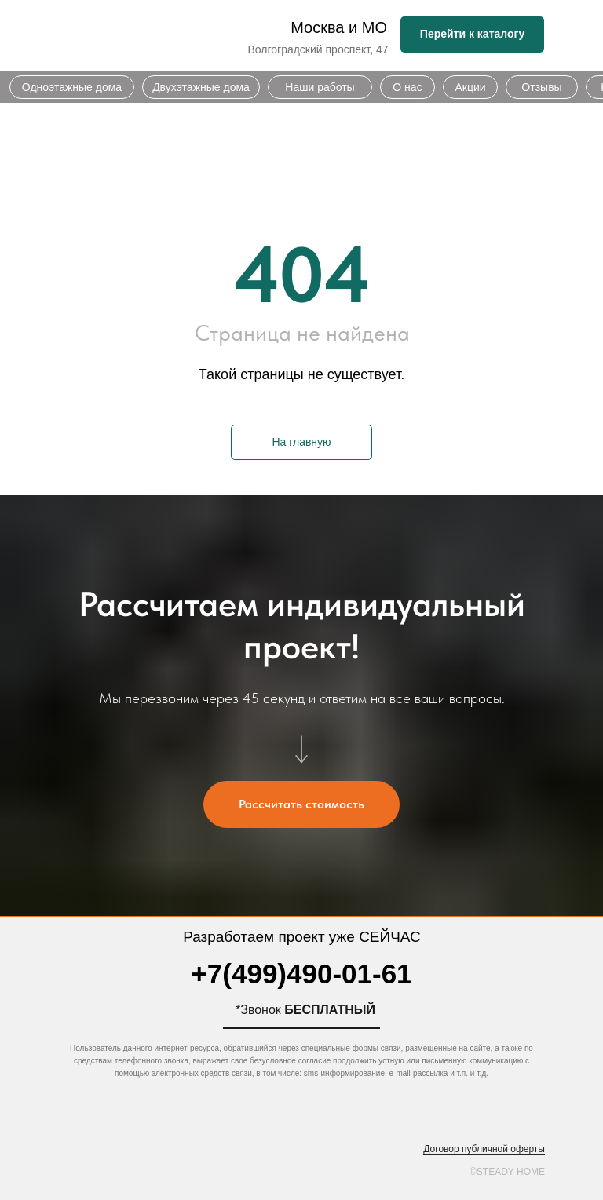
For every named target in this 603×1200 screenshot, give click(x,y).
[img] (147, 35)
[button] (301, 804)
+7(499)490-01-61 (301, 973)
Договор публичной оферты (484, 1148)
